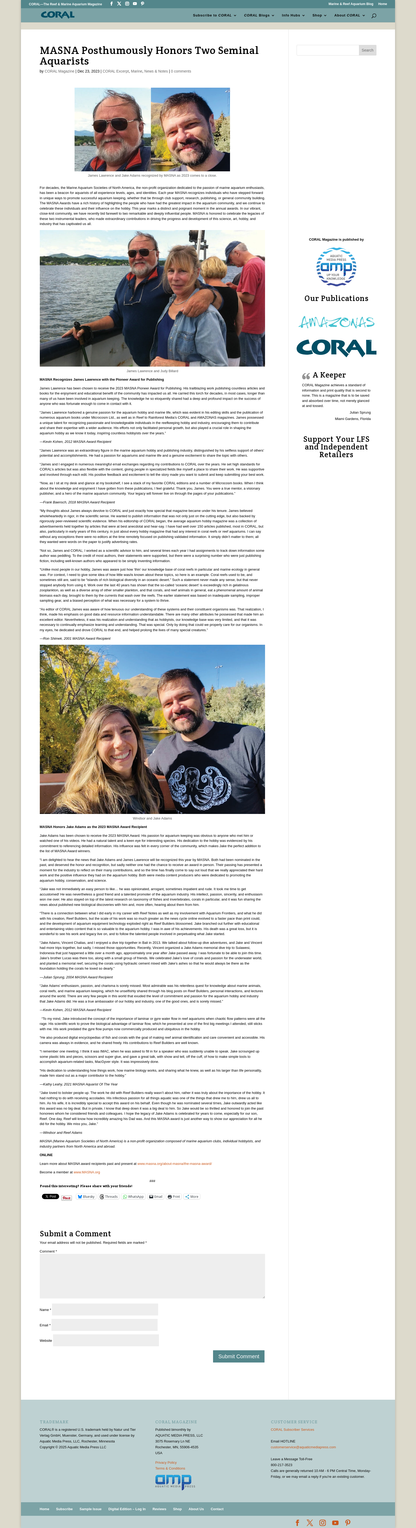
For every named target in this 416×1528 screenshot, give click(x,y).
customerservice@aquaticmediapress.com (303, 1447)
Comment (48, 1251)
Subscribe (64, 1509)
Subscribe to (212, 15)
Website (46, 1341)
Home (382, 4)
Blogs (257, 15)
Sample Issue (91, 1509)
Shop (317, 15)
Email (45, 1325)
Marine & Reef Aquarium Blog (350, 4)
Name (45, 1310)
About (347, 15)
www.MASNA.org (86, 1172)
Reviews (159, 1509)
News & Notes (156, 71)
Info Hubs (291, 15)
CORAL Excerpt (116, 71)
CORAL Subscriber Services (292, 1430)
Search (367, 50)
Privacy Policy (166, 1463)
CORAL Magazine (59, 71)
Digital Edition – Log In (127, 1509)
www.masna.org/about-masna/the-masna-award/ (174, 1164)
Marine (136, 71)
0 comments (181, 71)
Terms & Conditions (170, 1468)
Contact (217, 1509)
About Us (196, 1509)
